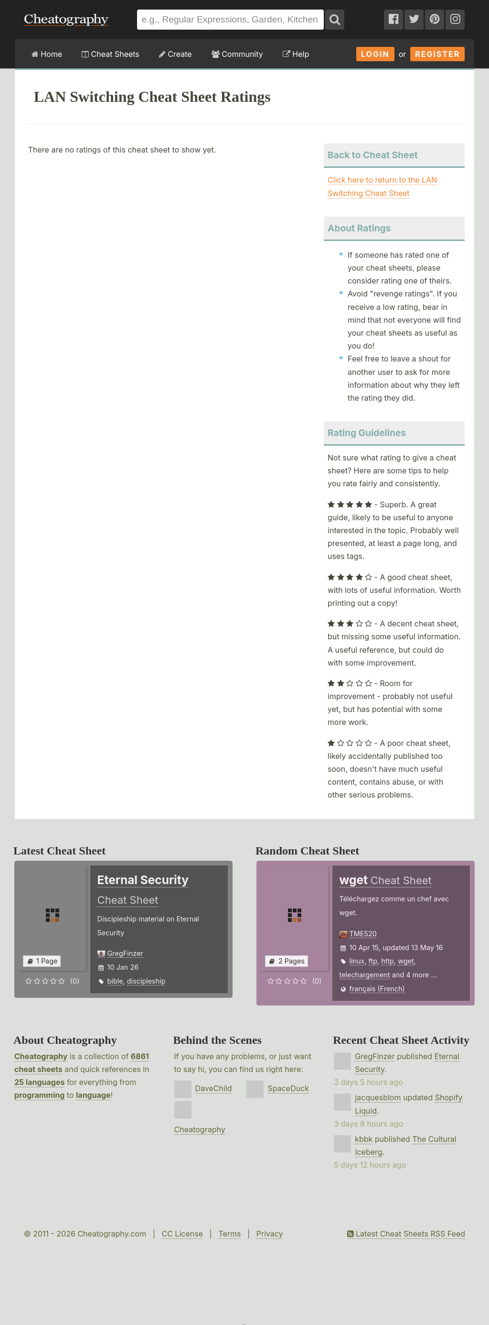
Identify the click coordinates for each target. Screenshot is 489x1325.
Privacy (269, 1233)
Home (47, 54)
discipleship (146, 981)
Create (175, 54)
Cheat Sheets (110, 54)
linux (357, 961)
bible (115, 981)
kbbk (363, 1139)
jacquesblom (378, 1097)
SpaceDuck (288, 1088)
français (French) (377, 989)
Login (375, 54)
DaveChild (213, 1088)
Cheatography (40, 1056)
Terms (229, 1233)
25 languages (39, 1082)
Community (237, 54)
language (93, 1095)
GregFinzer (125, 953)
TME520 (363, 934)
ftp (373, 961)
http (387, 961)
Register (437, 54)
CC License (182, 1233)
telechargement (365, 975)
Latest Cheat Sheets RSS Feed (406, 1233)
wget (406, 961)
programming (39, 1095)
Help (296, 54)
